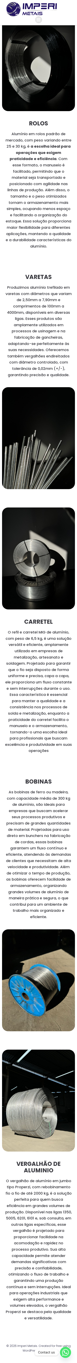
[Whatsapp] (65, 1352)
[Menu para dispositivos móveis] (38, 19)
